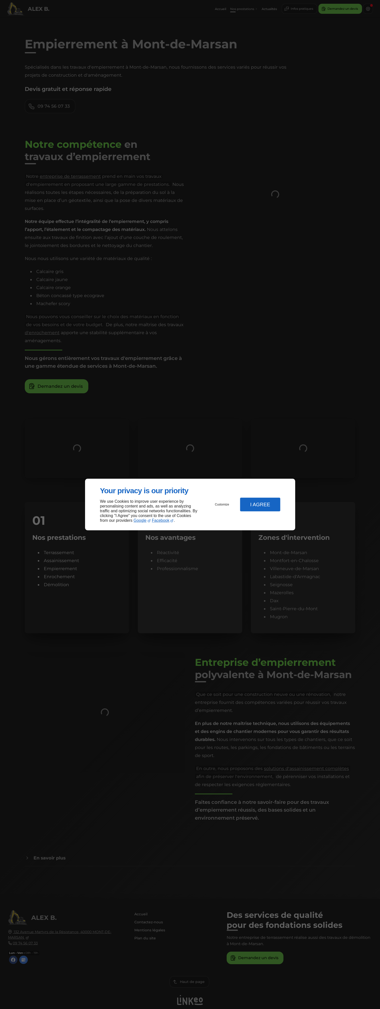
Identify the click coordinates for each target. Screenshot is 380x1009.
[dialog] (190, 505)
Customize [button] (222, 504)
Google (140, 520)
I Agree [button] (260, 504)
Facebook (160, 520)
